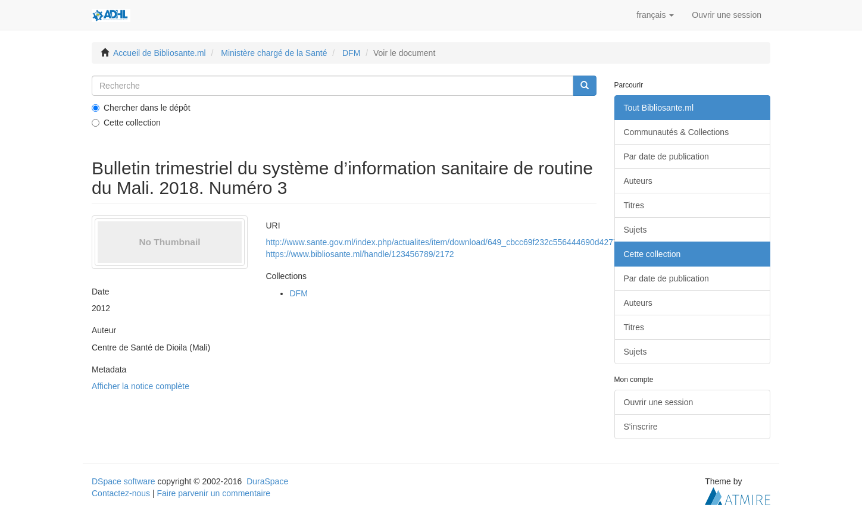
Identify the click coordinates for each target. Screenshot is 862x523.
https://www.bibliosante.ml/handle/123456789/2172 (360, 254)
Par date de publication (666, 156)
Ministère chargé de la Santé (274, 53)
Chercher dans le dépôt (141, 107)
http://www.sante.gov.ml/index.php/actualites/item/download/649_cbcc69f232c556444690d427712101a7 (458, 242)
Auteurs (638, 181)
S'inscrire (641, 426)
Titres (634, 205)
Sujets (635, 229)
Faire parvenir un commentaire (213, 493)
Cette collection (126, 122)
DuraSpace (267, 481)
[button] (655, 15)
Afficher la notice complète (140, 386)
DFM (351, 53)
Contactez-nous (121, 493)
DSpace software (123, 481)
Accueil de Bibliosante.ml (159, 53)
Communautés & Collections (676, 132)
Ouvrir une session (659, 402)
